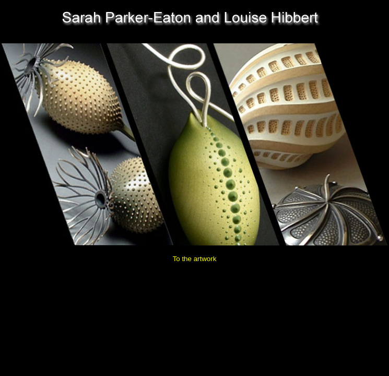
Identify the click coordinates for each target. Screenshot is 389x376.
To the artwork (195, 259)
